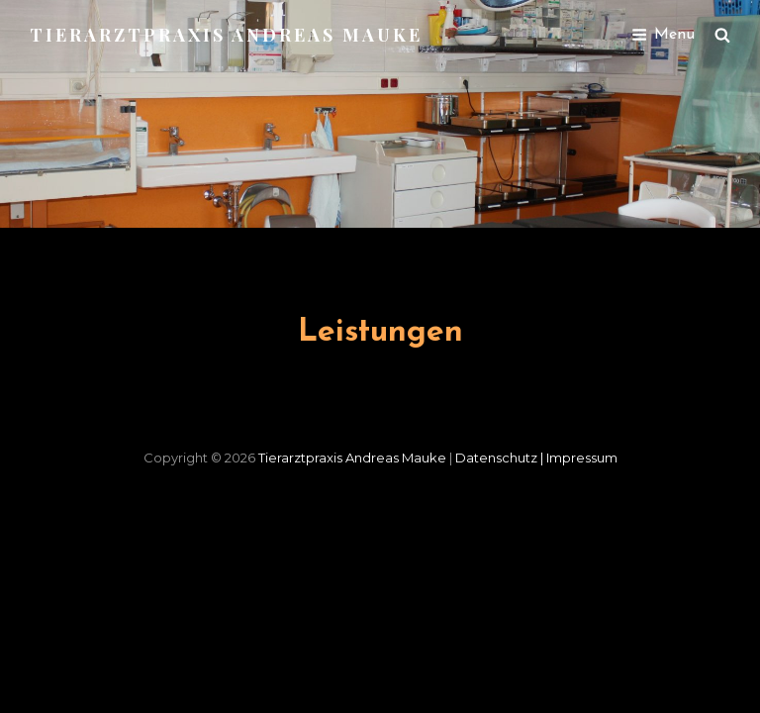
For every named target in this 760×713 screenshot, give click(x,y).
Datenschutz (500, 457)
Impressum (582, 457)
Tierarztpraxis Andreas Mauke (226, 35)
